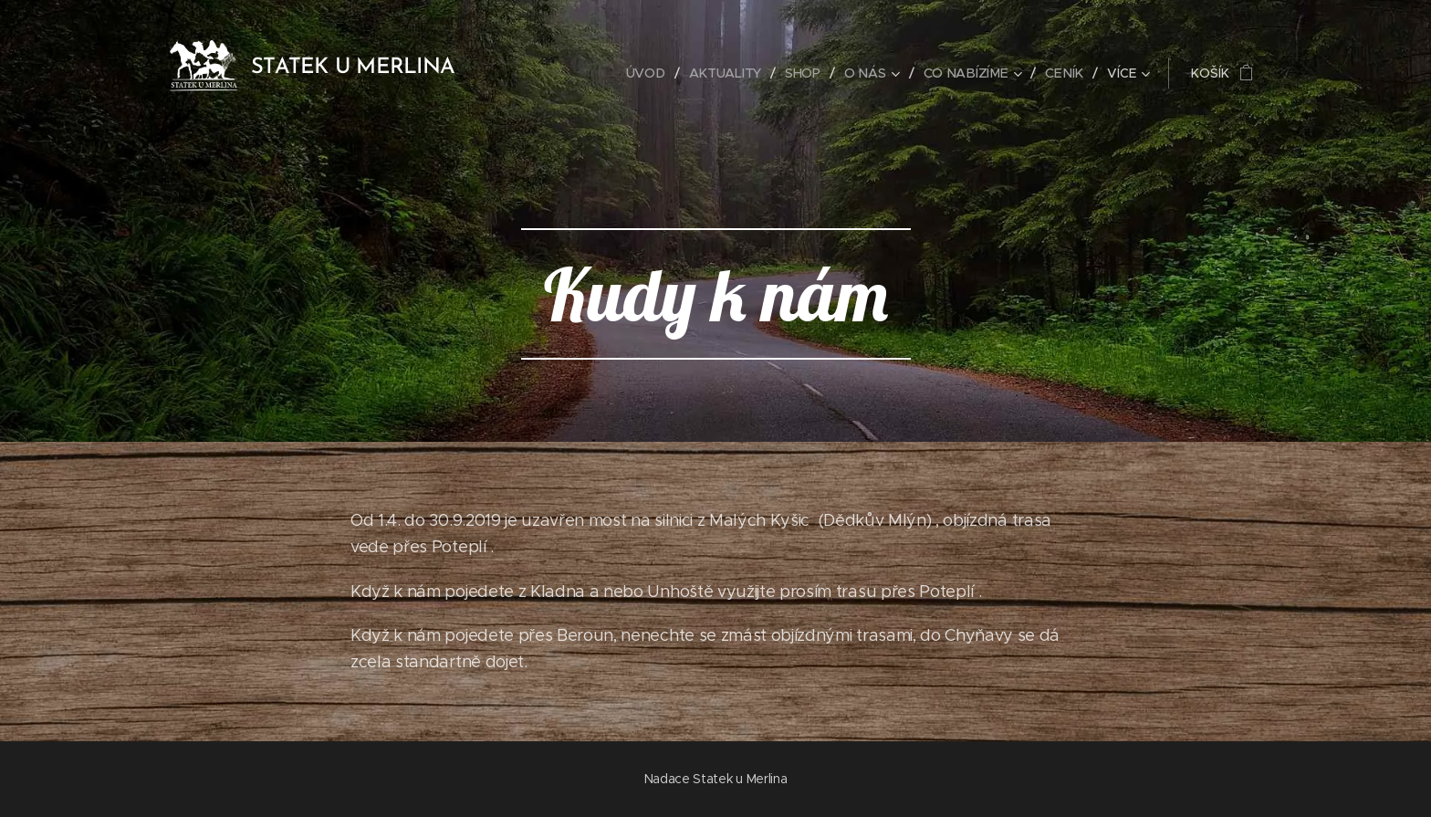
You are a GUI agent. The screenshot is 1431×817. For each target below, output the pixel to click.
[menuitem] (650, 73)
